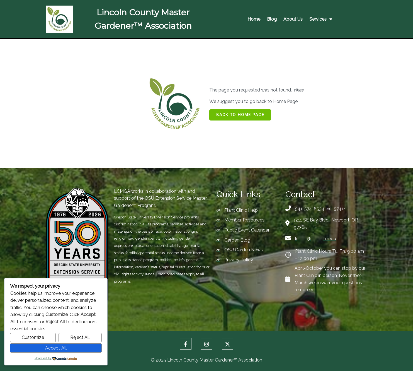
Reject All (80, 337)
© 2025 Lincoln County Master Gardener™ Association (206, 360)
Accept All (56, 348)
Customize (33, 337)
